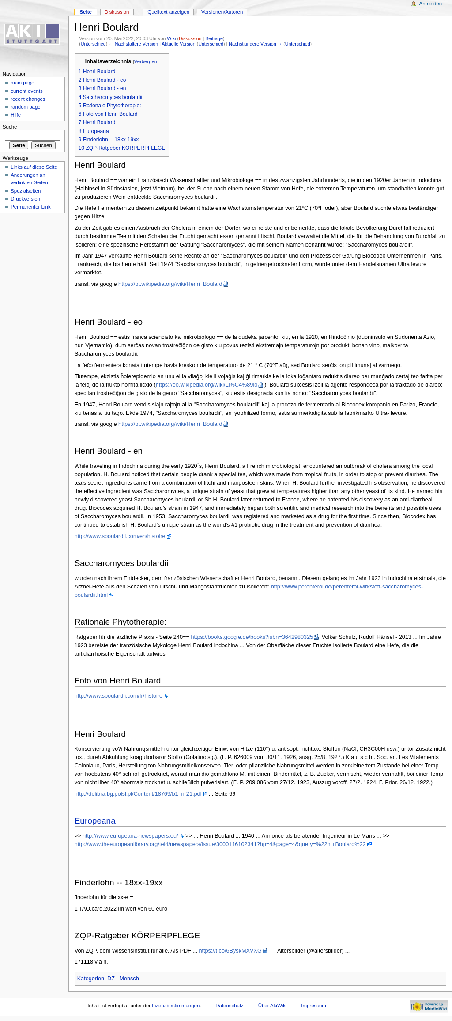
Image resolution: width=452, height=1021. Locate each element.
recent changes (28, 99)
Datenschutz (229, 1005)
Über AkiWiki (272, 1005)
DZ (111, 978)
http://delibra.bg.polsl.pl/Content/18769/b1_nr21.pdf (138, 794)
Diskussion (190, 38)
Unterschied (93, 43)
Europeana (95, 820)
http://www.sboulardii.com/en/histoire (120, 536)
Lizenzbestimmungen (176, 1005)
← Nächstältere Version (133, 43)
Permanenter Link (30, 206)
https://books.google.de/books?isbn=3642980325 (252, 637)
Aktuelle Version (178, 43)
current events (27, 91)
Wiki (171, 38)
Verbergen (145, 61)
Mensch (129, 978)
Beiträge (214, 38)
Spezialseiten (26, 191)
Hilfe (16, 115)
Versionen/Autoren (222, 12)
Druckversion (25, 198)
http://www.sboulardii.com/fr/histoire (119, 696)
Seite (85, 12)
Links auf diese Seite (34, 167)
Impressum (313, 1005)
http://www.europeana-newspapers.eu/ (130, 836)
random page (26, 107)
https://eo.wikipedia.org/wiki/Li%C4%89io (207, 385)
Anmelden (430, 3)
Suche (10, 126)
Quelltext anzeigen (168, 12)
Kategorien (90, 978)
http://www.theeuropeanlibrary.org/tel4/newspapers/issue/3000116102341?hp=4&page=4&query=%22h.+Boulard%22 (220, 844)
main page (22, 82)
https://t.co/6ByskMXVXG (230, 951)
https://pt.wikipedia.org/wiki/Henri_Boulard (170, 284)
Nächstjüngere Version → (255, 43)
